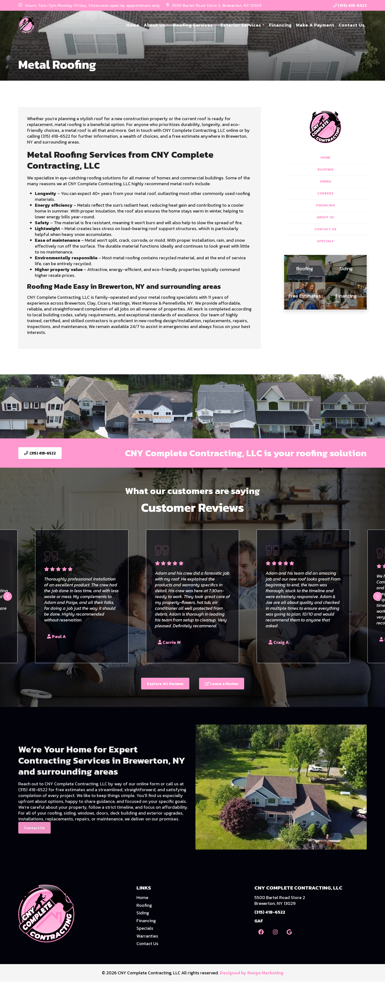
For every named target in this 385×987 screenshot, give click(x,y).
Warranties (147, 936)
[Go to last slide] (7, 596)
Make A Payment (315, 25)
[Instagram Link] (275, 932)
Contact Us (352, 25)
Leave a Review (221, 684)
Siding (325, 181)
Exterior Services (241, 25)
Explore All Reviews (165, 684)
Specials (325, 241)
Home (132, 25)
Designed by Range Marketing (251, 972)
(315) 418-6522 (350, 5)
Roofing (325, 169)
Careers (325, 193)
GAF (258, 921)
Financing (280, 25)
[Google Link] (289, 932)
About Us (154, 25)
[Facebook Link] (261, 932)
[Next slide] (377, 596)
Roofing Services (192, 25)
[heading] (305, 268)
